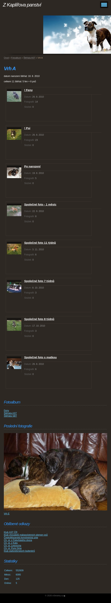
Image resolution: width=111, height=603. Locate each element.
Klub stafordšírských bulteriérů (19, 551)
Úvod (6, 58)
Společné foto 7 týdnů (39, 281)
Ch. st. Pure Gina (13, 548)
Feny (6, 410)
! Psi (27, 128)
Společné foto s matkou (40, 357)
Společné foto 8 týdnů (39, 319)
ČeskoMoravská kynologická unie (21, 537)
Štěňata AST (29, 58)
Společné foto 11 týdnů (40, 242)
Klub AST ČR (10, 532)
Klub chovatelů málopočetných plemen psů (26, 535)
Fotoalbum (16, 58)
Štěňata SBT (10, 416)
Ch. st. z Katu (11, 543)
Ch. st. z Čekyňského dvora (18, 540)
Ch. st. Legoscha (12, 545)
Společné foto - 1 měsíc (40, 204)
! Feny (28, 90)
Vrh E (7, 513)
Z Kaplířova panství (22, 5)
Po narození (32, 166)
